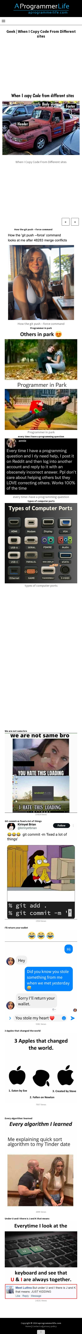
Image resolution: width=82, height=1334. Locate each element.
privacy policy (50, 1326)
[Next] (75, 222)
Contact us (37, 1326)
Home (28, 1326)
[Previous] (65, 222)
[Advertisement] (41, 64)
